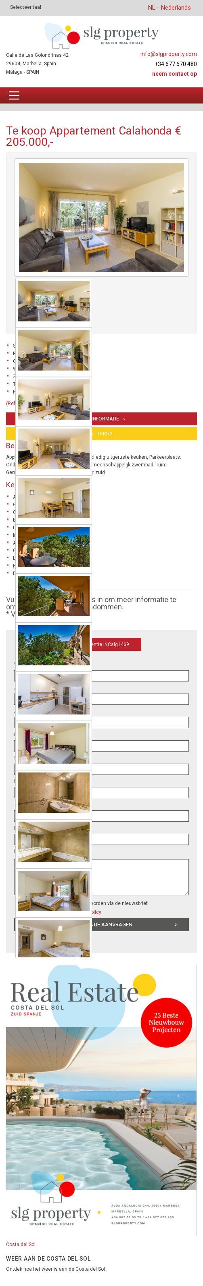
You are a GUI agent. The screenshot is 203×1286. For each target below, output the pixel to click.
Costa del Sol (21, 1244)
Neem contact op (174, 73)
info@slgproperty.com (168, 54)
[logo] (101, 35)
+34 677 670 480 (176, 64)
